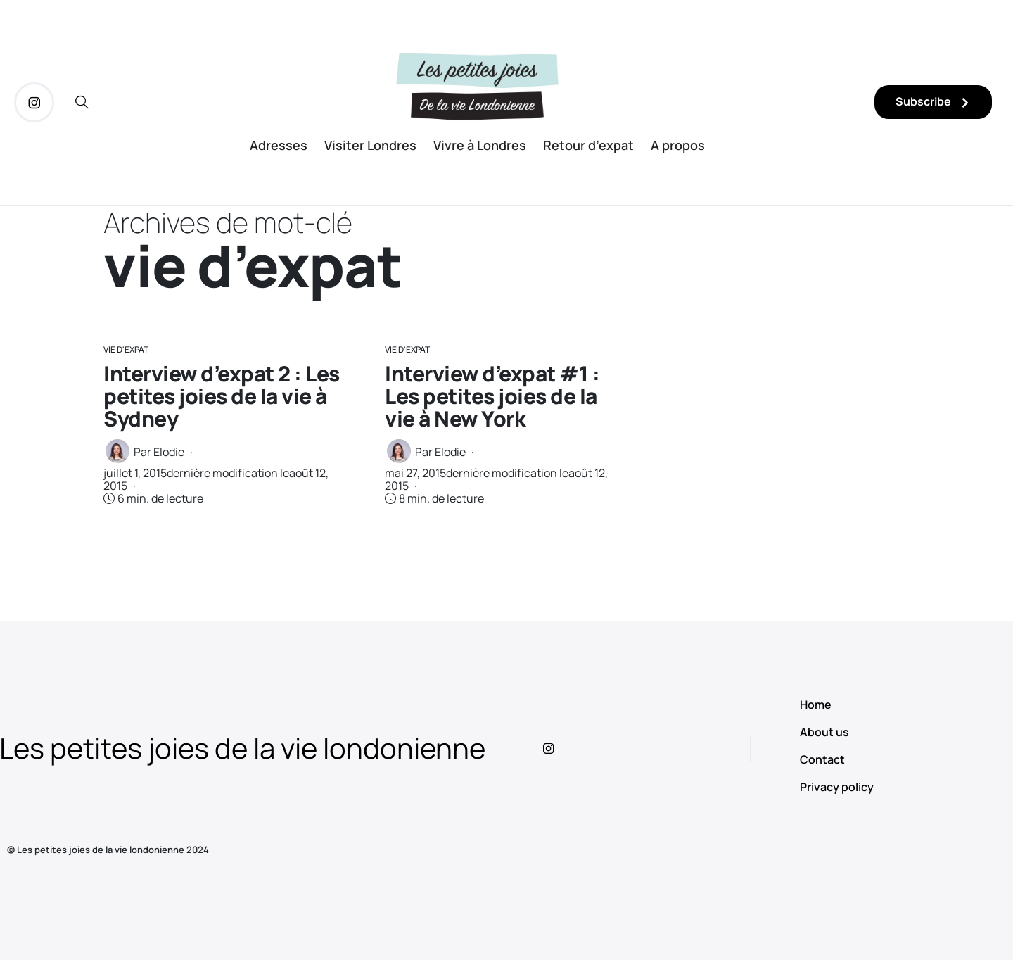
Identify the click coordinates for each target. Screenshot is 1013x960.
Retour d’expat (588, 145)
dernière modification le (216, 479)
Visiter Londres (370, 145)
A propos (678, 145)
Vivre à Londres (479, 145)
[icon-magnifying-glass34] (82, 102)
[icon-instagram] (34, 102)
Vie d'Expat (125, 349)
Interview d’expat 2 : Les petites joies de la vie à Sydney (221, 396)
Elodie (168, 452)
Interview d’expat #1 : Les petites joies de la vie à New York (492, 396)
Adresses (278, 145)
